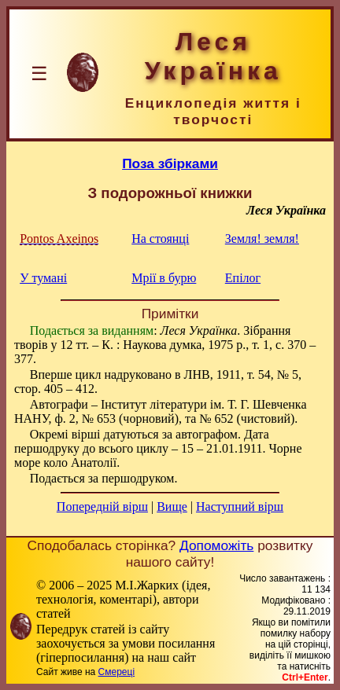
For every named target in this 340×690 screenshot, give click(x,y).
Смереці (116, 671)
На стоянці (160, 238)
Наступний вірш (239, 506)
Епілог (243, 277)
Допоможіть (216, 545)
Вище (172, 506)
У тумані (43, 277)
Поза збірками (170, 163)
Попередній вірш (102, 506)
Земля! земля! (262, 238)
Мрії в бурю (163, 277)
